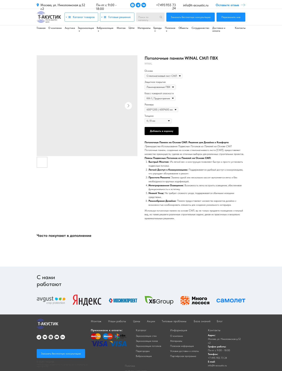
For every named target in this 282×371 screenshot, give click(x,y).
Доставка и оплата (218, 29)
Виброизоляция (144, 356)
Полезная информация (182, 346)
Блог (220, 321)
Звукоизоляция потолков (148, 346)
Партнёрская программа (183, 356)
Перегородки (143, 351)
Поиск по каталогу (143, 18)
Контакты (240, 27)
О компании (55, 27)
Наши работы (117, 321)
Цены (132, 27)
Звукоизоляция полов (147, 340)
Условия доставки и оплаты (184, 351)
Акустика (70, 27)
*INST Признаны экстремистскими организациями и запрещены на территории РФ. (62, 365)
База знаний (202, 321)
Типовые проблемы (174, 321)
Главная (41, 27)
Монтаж (121, 27)
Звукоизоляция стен (146, 335)
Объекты (183, 27)
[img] (49, 17)
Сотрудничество (200, 27)
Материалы (144, 27)
